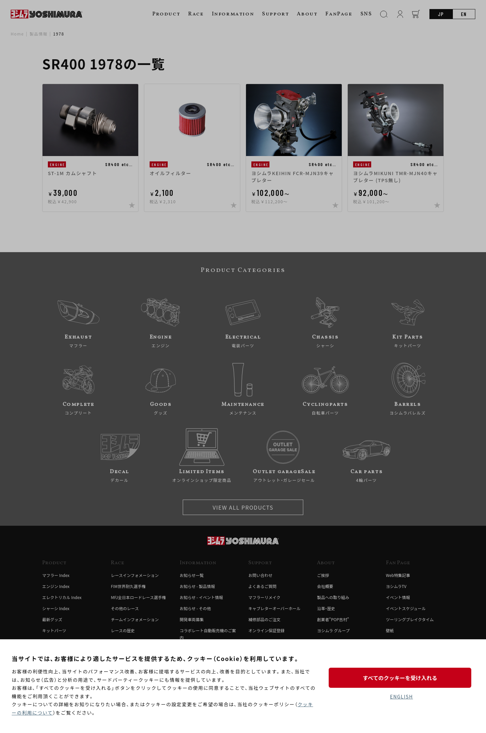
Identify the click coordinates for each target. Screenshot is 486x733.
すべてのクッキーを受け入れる (401, 677)
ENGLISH (401, 696)
